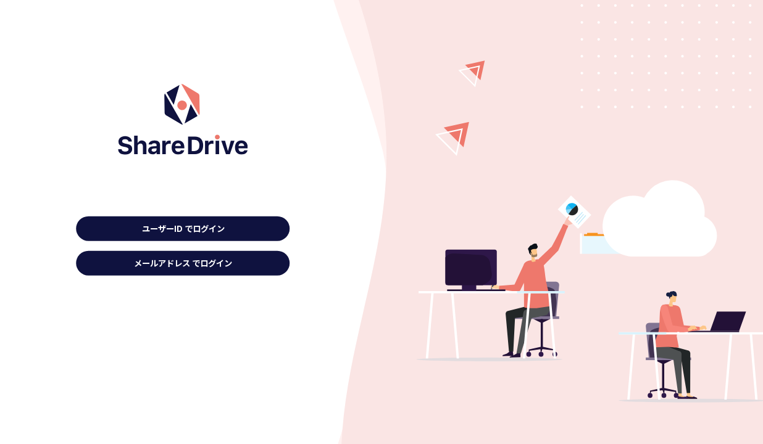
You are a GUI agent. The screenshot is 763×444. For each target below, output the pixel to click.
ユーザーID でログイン (183, 228)
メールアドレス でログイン (183, 263)
